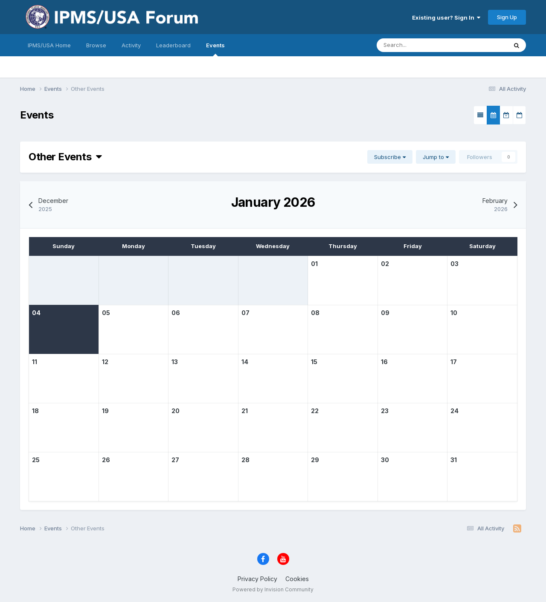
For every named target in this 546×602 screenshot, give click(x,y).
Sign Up (507, 17)
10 (453, 312)
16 (384, 361)
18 (35, 410)
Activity (131, 45)
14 (244, 361)
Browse (96, 45)
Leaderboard (173, 45)
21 (244, 410)
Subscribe (390, 156)
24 (454, 410)
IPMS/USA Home (49, 45)
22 (315, 410)
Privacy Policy (257, 578)
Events (215, 49)
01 (314, 263)
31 (453, 459)
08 (315, 312)
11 (34, 361)
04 (36, 312)
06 (175, 312)
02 (385, 263)
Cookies (297, 578)
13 (174, 361)
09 (385, 312)
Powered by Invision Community (273, 589)
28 (245, 459)
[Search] (416, 45)
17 (453, 361)
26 (106, 459)
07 (245, 312)
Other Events (65, 156)
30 (385, 459)
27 (175, 459)
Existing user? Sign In (446, 17)
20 (175, 410)
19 (105, 410)
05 (106, 312)
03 (454, 263)
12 (105, 361)
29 (315, 459)
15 (314, 361)
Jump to (436, 156)
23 (385, 410)
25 (36, 459)
